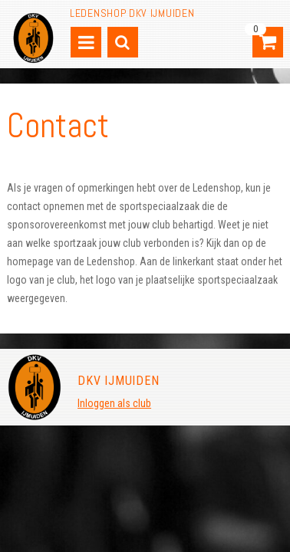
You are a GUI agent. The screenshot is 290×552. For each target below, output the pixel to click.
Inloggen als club (114, 403)
